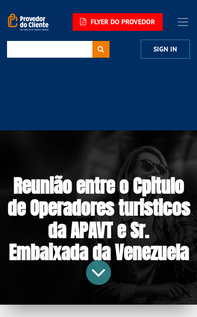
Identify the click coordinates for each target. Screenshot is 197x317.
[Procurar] (100, 49)
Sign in (165, 49)
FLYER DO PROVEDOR (117, 21)
